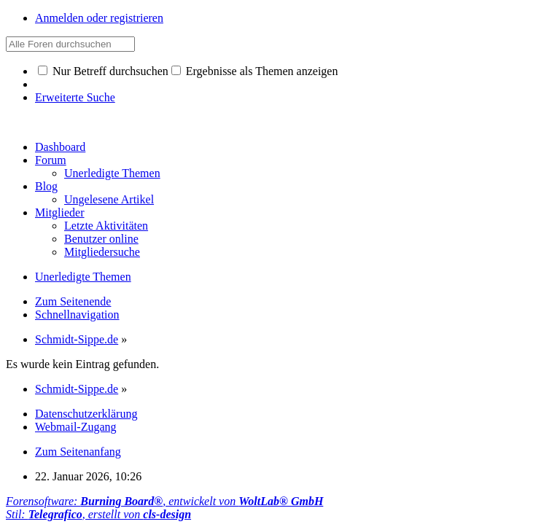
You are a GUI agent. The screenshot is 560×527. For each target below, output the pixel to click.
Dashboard (60, 147)
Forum (50, 160)
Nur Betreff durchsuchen (103, 71)
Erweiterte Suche (75, 97)
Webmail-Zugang (76, 427)
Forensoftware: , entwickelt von (164, 501)
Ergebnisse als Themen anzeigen (254, 71)
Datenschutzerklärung (86, 413)
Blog (46, 186)
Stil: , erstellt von (98, 514)
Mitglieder (60, 212)
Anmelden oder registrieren (99, 18)
